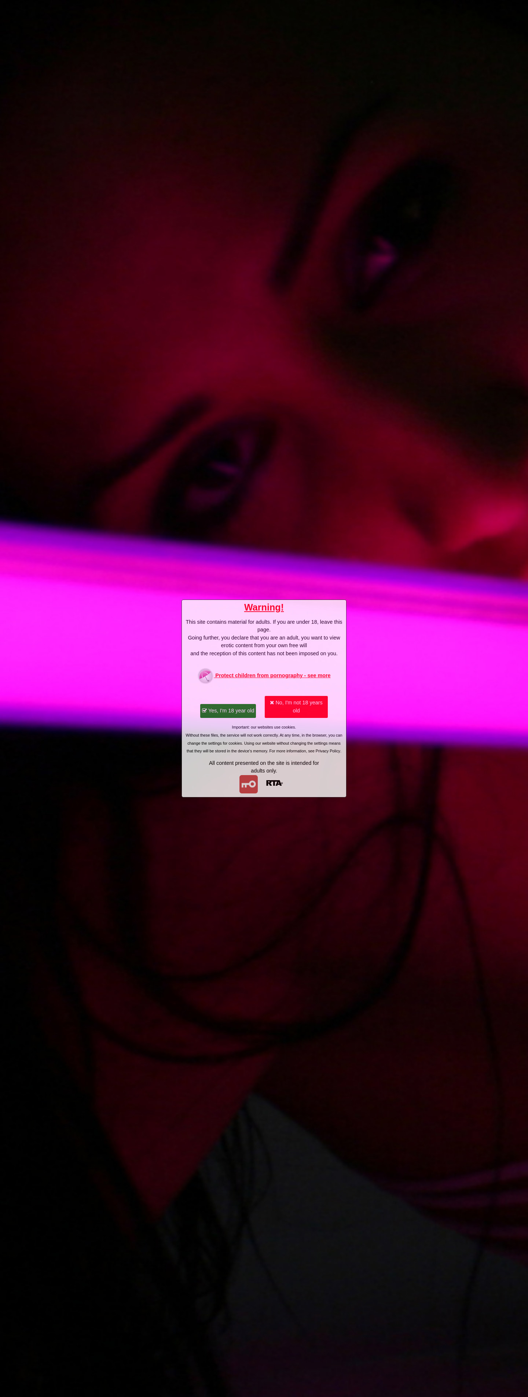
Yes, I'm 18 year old (228, 711)
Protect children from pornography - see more (263, 676)
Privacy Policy (328, 751)
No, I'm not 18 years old (296, 707)
